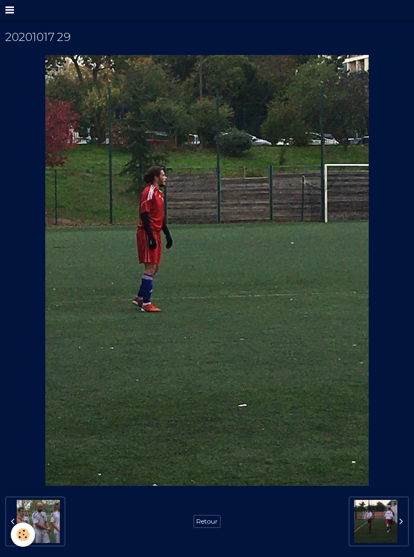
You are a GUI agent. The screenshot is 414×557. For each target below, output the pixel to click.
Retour (207, 521)
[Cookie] (23, 535)
